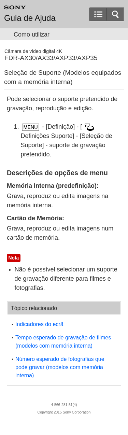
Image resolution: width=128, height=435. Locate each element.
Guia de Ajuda (30, 18)
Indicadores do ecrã (39, 324)
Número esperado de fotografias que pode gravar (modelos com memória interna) (59, 367)
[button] (115, 14)
